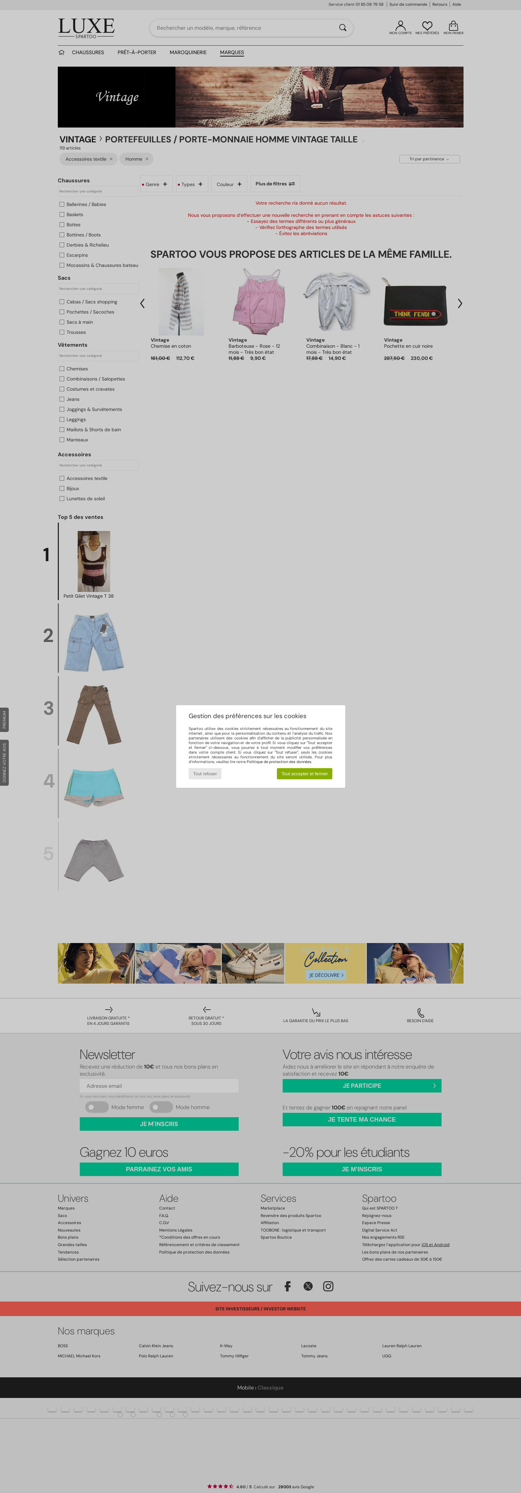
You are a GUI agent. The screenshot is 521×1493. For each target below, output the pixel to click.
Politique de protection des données (279, 761)
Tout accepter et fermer (305, 773)
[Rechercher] (343, 28)
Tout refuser (205, 773)
